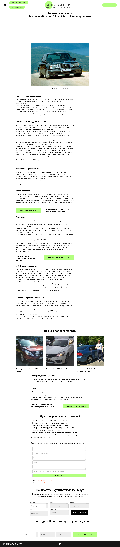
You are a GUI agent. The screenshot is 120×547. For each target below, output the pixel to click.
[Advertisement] (60, 30)
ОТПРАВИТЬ (59, 475)
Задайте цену (53, 509)
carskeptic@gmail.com (44, 480)
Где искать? (33, 502)
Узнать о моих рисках (79, 512)
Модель (72, 502)
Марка (51, 502)
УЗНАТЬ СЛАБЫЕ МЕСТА (84, 534)
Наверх (107, 544)
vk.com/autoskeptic (41, 483)
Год (31, 509)
